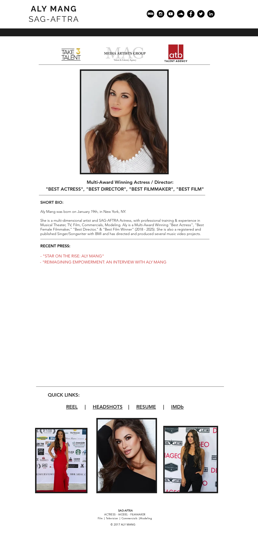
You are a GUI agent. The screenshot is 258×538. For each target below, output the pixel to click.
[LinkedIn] (211, 14)
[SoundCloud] (180, 14)
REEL (72, 407)
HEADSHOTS (108, 407)
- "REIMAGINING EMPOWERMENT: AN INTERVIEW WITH (92, 262)
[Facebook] (191, 14)
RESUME (146, 407)
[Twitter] (201, 14)
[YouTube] (170, 14)
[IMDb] (150, 14)
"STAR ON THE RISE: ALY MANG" (73, 256)
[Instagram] (160, 14)
